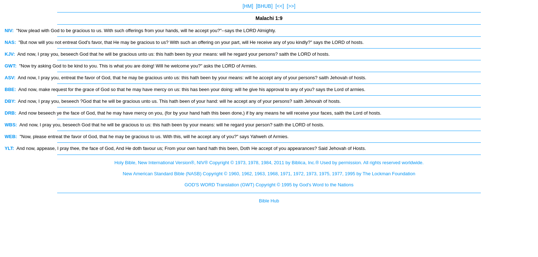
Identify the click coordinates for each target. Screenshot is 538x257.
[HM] (248, 6)
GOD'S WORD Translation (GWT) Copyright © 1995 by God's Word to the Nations (268, 184)
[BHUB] (264, 6)
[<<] (279, 6)
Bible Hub (269, 200)
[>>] (291, 6)
